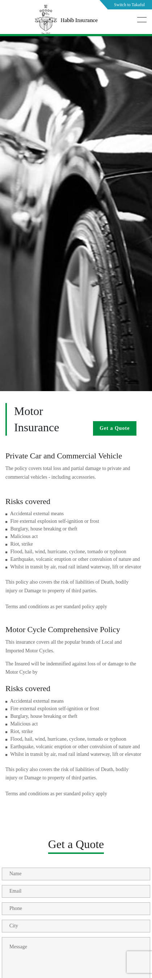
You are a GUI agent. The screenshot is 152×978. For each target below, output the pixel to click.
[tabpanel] (76, 231)
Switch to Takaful (129, 4)
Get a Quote (115, 428)
